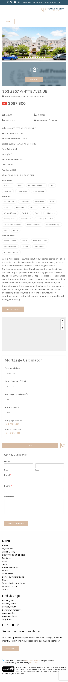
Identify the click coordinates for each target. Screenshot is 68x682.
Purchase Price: (12, 368)
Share (30, 445)
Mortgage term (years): (16, 394)
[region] (34, 334)
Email (7, 475)
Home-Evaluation (10, 567)
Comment (9, 496)
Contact (5, 589)
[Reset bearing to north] (62, 328)
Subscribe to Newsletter (13, 583)
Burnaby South (9, 606)
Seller (4, 564)
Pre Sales (6, 558)
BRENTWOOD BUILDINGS (13, 555)
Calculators (7, 573)
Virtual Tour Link (13, 309)
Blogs (5, 580)
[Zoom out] (62, 324)
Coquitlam (7, 619)
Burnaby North (9, 603)
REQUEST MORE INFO (16, 523)
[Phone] (34, 490)
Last (37, 470)
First (6, 470)
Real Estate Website (32, 661)
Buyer (4, 561)
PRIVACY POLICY (9, 586)
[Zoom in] (62, 320)
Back (8, 21)
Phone (8, 486)
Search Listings (9, 552)
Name (7, 461)
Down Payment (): (15, 381)
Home (5, 545)
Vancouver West (9, 616)
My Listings (7, 548)
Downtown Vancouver (12, 610)
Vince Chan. (33, 663)
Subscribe (10, 648)
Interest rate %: (12, 407)
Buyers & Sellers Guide (52, 2)
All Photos (34, 79)
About (5, 570)
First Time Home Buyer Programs (31, 2)
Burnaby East (8, 600)
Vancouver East (9, 613)
